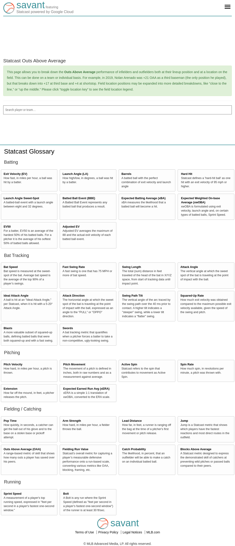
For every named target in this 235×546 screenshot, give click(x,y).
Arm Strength (71, 420)
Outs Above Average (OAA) (22, 449)
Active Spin (129, 364)
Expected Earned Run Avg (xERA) (86, 388)
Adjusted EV (70, 226)
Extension (10, 388)
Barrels (126, 174)
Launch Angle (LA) (75, 174)
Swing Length (131, 267)
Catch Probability (134, 449)
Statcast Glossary (29, 151)
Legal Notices (133, 532)
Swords (67, 328)
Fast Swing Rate (73, 267)
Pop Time (10, 420)
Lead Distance (132, 420)
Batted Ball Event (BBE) (78, 198)
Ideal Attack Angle (16, 295)
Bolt (66, 493)
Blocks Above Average (195, 449)
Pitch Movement (74, 364)
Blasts (8, 328)
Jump (184, 420)
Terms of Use (85, 532)
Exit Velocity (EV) (15, 174)
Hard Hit (186, 174)
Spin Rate (187, 364)
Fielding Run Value (75, 449)
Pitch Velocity (13, 364)
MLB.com (153, 532)
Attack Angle (189, 267)
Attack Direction (73, 295)
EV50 (7, 226)
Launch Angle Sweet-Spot (21, 198)
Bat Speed (11, 267)
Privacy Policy (108, 532)
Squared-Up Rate (192, 295)
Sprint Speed (13, 493)
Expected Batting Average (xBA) (143, 198)
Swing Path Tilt (132, 295)
